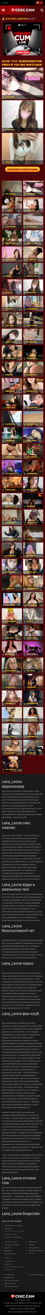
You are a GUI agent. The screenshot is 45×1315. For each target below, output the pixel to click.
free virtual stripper (11, 1286)
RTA (16, 1300)
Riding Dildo (33, 1242)
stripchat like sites (36, 1275)
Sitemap (32, 1245)
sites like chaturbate (36, 1251)
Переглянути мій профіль (22, 169)
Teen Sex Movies (10, 1242)
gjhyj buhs (8, 1228)
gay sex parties (9, 1283)
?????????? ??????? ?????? (14, 1231)
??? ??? (31, 1253)
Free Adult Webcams (11, 1280)
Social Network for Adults (13, 1225)
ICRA (28, 1300)
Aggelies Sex (9, 1278)
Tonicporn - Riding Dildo (13, 1237)
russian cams (9, 1261)
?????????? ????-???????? (14, 1267)
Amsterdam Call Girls (11, 1245)
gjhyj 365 (7, 1264)
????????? (8, 1258)
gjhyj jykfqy (8, 1251)
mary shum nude (10, 1234)
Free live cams (9, 1275)
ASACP (22, 1300)
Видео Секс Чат (10, 1253)
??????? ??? (8, 1270)
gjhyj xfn (7, 1248)
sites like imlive (34, 1248)
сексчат (5, 3)
